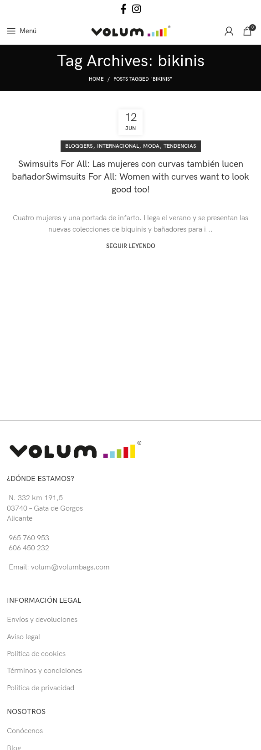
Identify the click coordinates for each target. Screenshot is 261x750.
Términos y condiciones (44, 671)
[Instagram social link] (136, 8)
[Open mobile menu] (21, 31)
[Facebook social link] (123, 8)
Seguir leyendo (130, 246)
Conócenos (25, 731)
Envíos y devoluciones (42, 620)
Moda (151, 146)
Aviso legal (23, 637)
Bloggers (79, 146)
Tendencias (180, 146)
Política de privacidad (40, 688)
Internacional (118, 146)
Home (96, 79)
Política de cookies (36, 654)
